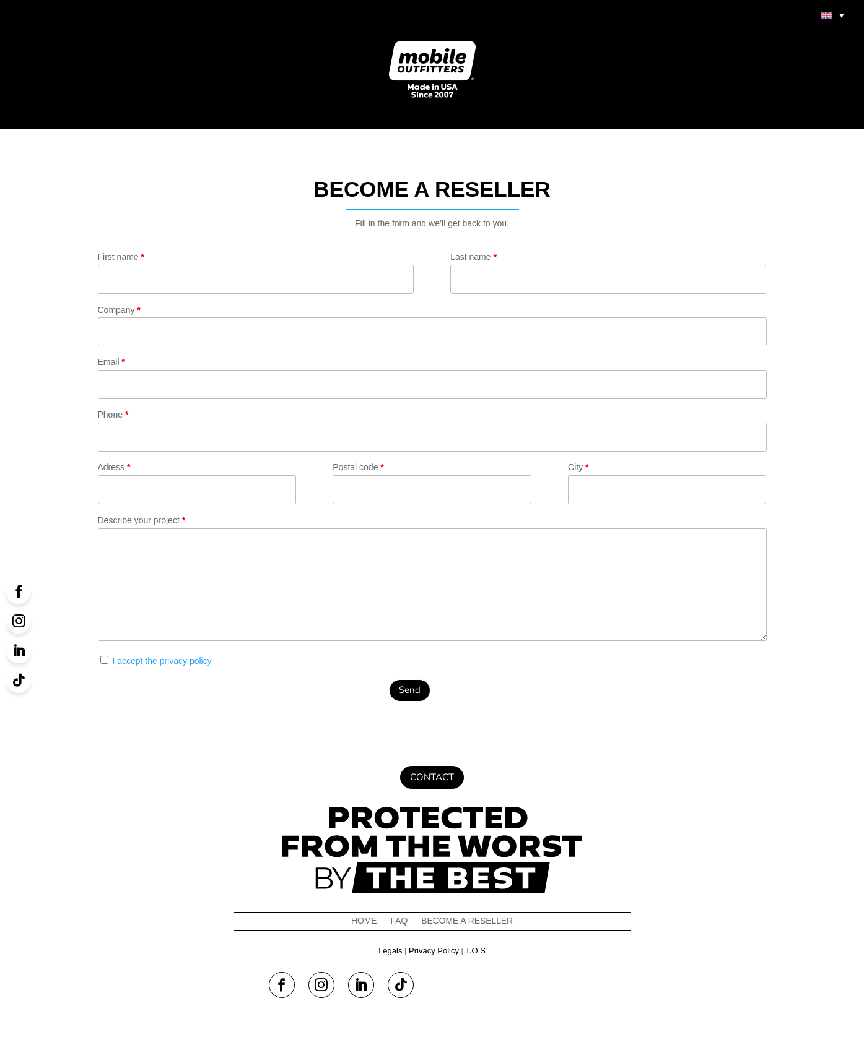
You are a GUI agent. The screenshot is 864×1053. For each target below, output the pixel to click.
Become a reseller (467, 921)
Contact (432, 777)
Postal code (432, 483)
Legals (390, 950)
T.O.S (475, 950)
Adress (197, 483)
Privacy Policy (434, 950)
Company (432, 326)
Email (432, 378)
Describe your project (432, 580)
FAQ (399, 921)
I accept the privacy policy (161, 661)
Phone (432, 431)
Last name (608, 273)
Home (364, 921)
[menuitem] (832, 14)
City (667, 483)
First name (256, 273)
